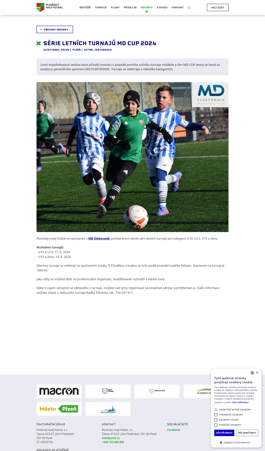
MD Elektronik (99, 238)
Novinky (147, 7)
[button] (236, 442)
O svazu (162, 7)
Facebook (173, 430)
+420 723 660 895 (113, 442)
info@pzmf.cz (111, 438)
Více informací (240, 402)
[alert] (236, 408)
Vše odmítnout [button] (247, 432)
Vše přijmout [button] (224, 432)
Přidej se (130, 7)
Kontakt (178, 7)
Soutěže (85, 7)
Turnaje (101, 7)
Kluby (115, 7)
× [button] (257, 372)
